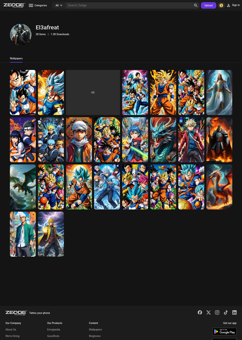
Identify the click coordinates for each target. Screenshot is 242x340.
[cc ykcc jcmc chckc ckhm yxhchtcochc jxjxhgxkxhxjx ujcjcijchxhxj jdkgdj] (23, 92)
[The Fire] (219, 186)
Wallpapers (95, 329)
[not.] (23, 139)
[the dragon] (135, 139)
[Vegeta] (135, 186)
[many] (51, 234)
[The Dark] (191, 186)
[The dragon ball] (163, 186)
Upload (209, 5)
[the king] (219, 92)
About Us (11, 329)
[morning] (191, 92)
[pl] (135, 92)
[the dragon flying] (79, 139)
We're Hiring (13, 336)
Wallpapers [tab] (16, 58)
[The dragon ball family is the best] (107, 139)
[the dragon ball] (51, 186)
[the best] (79, 186)
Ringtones (95, 336)
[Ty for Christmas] (191, 139)
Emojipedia (53, 329)
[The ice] (107, 186)
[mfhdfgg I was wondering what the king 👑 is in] (51, 92)
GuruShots (53, 336)
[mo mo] (163, 139)
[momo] (163, 92)
